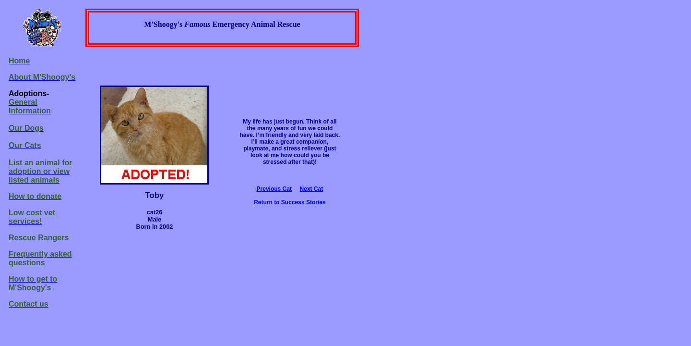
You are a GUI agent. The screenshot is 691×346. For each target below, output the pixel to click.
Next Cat (311, 188)
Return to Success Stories (289, 202)
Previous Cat (274, 188)
